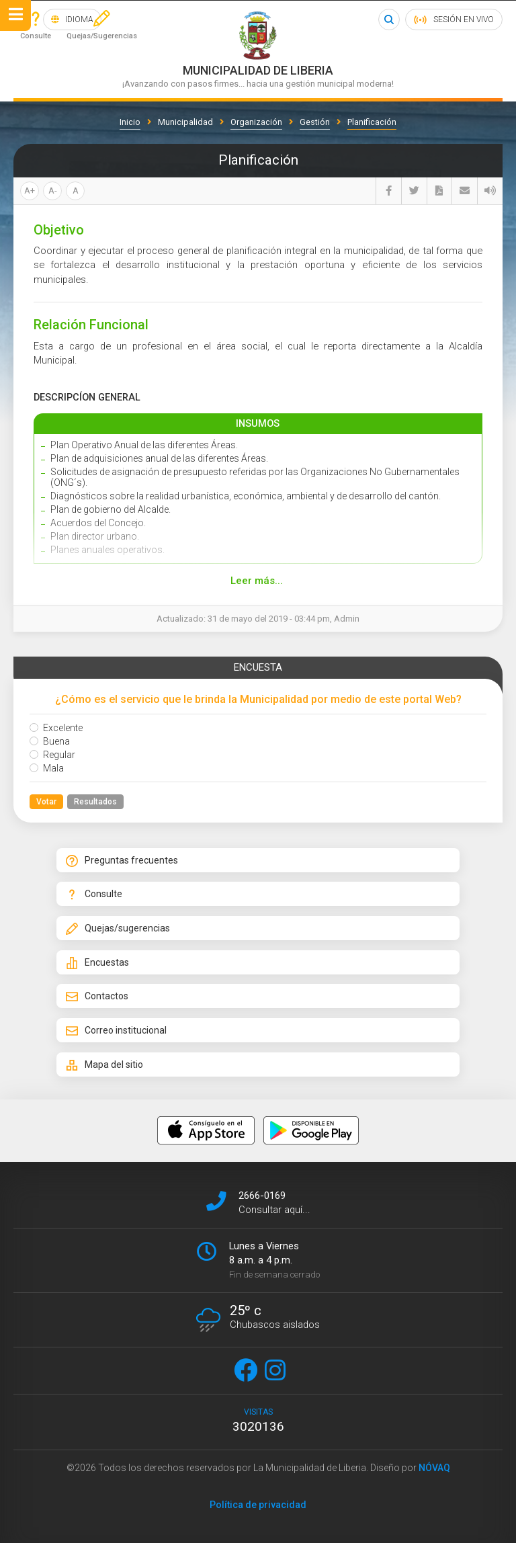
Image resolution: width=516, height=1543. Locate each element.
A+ (29, 190)
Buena (50, 741)
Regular (52, 754)
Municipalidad (185, 122)
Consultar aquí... (274, 1206)
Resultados (95, 801)
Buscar (388, 19)
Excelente (56, 727)
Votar (46, 801)
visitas (258, 1417)
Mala (47, 768)
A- (52, 190)
